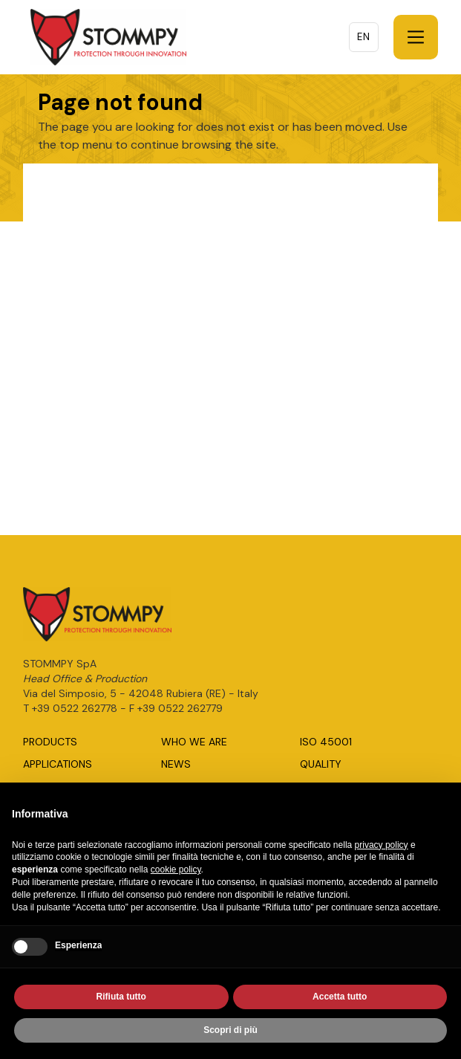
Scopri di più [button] (230, 1031)
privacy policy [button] (381, 846)
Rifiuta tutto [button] (121, 998)
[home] (104, 37)
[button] (415, 37)
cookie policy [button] (176, 871)
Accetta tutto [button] (340, 998)
